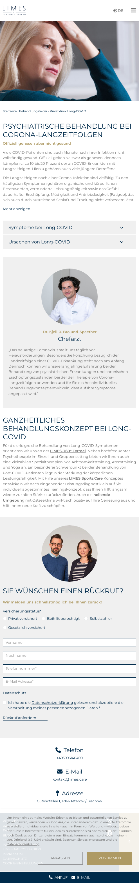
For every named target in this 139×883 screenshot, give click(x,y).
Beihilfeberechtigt (63, 618)
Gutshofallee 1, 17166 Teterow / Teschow (69, 801)
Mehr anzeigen (16, 209)
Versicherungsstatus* (22, 611)
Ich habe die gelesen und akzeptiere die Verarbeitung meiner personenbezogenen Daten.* (66, 705)
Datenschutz (14, 693)
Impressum (96, 840)
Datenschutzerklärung (52, 702)
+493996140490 (70, 758)
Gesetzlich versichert (26, 627)
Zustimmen (110, 858)
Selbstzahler (101, 618)
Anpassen (60, 858)
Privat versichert (22, 618)
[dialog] (69, 840)
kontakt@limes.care (70, 779)
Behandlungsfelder (33, 111)
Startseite (10, 111)
